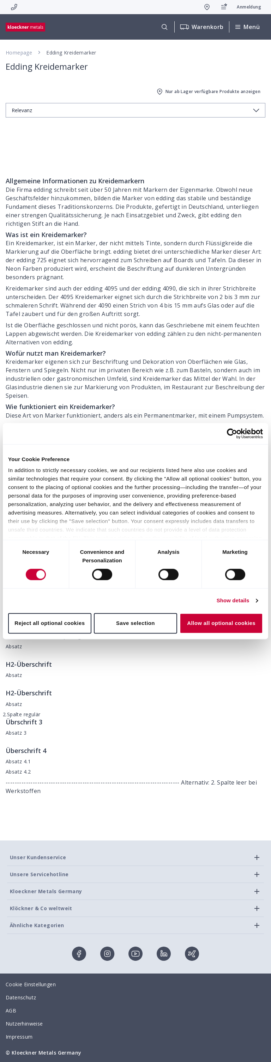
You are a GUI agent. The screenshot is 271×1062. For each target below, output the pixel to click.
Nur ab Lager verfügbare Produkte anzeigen (208, 91)
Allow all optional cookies (221, 623)
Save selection (135, 623)
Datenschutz (21, 997)
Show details (233, 601)
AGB (11, 1010)
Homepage (19, 52)
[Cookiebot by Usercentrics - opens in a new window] (232, 433)
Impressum (19, 1036)
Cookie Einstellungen (31, 984)
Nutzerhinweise (24, 1023)
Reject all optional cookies (49, 623)
